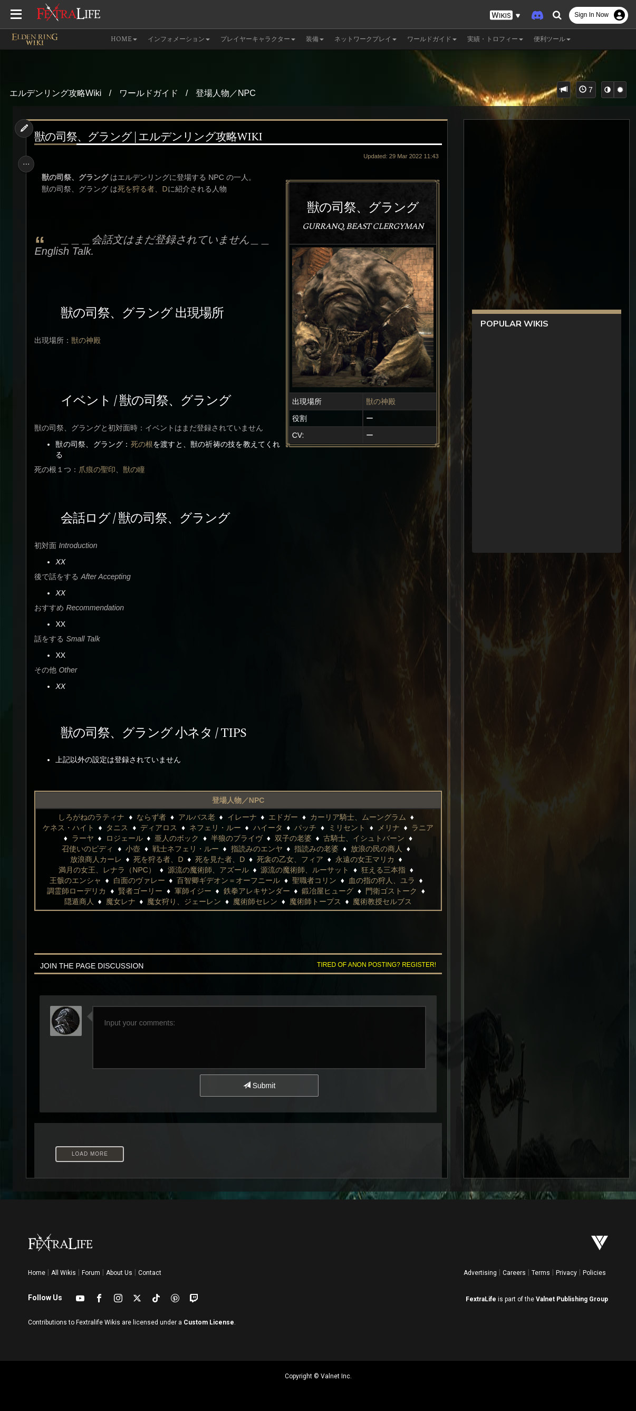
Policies (594, 1272)
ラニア (422, 827)
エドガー (282, 817)
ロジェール (123, 838)
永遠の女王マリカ (364, 859)
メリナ (388, 827)
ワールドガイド (148, 93)
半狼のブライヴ (236, 838)
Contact (149, 1272)
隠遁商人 (78, 901)
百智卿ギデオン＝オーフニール (228, 880)
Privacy (566, 1272)
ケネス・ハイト (68, 827)
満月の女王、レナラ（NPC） (106, 870)
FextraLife (481, 1299)
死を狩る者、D (144, 189)
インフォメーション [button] (179, 39)
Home (36, 1272)
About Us (119, 1272)
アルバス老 (196, 817)
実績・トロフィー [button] (495, 39)
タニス (116, 827)
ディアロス (158, 827)
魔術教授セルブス (381, 901)
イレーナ (241, 817)
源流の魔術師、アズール (207, 870)
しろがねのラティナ (90, 817)
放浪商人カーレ (95, 859)
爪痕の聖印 (99, 469)
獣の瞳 (136, 469)
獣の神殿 (377, 401)
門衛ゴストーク (391, 891)
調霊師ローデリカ (75, 891)
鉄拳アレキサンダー (256, 891)
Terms (541, 1272)
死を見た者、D (219, 859)
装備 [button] (315, 39)
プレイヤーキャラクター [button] (257, 39)
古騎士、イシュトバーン (363, 838)
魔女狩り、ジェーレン (183, 901)
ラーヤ (82, 838)
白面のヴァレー (138, 880)
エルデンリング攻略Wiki (55, 93)
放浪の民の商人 (376, 848)
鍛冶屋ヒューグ (327, 891)
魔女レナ (119, 901)
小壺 (132, 848)
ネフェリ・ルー (214, 827)
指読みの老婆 (316, 848)
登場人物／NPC (226, 93)
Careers (514, 1272)
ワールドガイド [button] (432, 39)
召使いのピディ (87, 848)
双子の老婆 (292, 838)
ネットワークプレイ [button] (365, 39)
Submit (259, 1085)
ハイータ (267, 827)
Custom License (209, 1322)
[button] (505, 15)
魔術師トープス (315, 901)
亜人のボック (176, 838)
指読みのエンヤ (256, 848)
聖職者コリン (314, 880)
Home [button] (124, 39)
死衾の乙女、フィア (289, 859)
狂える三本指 (383, 870)
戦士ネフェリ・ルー (185, 848)
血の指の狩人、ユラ (381, 880)
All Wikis (63, 1272)
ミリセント (346, 827)
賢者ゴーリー (140, 891)
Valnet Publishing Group (572, 1299)
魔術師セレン (255, 901)
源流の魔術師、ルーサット (304, 870)
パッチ (305, 827)
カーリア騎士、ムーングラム (358, 817)
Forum (91, 1272)
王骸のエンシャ (75, 880)
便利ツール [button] (552, 39)
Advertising (480, 1272)
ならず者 (151, 817)
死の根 (144, 444)
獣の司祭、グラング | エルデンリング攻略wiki (150, 137)
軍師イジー (192, 891)
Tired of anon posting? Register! (373, 964)
